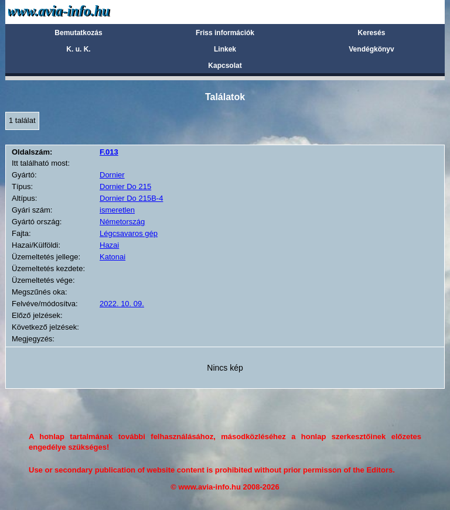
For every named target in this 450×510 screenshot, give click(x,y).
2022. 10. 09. (122, 303)
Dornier (112, 174)
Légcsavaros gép (129, 233)
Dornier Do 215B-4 (131, 198)
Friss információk (225, 33)
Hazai (109, 245)
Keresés (372, 33)
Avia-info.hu (79, 11)
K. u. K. (78, 49)
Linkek (225, 49)
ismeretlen (117, 210)
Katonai (112, 256)
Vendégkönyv (371, 49)
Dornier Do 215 (125, 186)
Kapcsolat (224, 65)
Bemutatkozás (78, 33)
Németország (122, 221)
